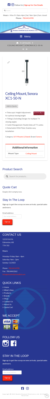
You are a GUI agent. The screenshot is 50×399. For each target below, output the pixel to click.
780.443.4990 (28, 18)
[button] (8, 62)
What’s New (8, 290)
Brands (6, 296)
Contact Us (7, 301)
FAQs (5, 299)
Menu (25, 36)
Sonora (39, 137)
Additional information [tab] (25, 147)
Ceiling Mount (31, 153)
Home (5, 287)
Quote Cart (7, 307)
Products (6, 293)
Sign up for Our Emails (33, 5)
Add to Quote (12, 106)
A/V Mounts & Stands (22, 137)
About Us (6, 304)
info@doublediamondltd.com (13, 274)
